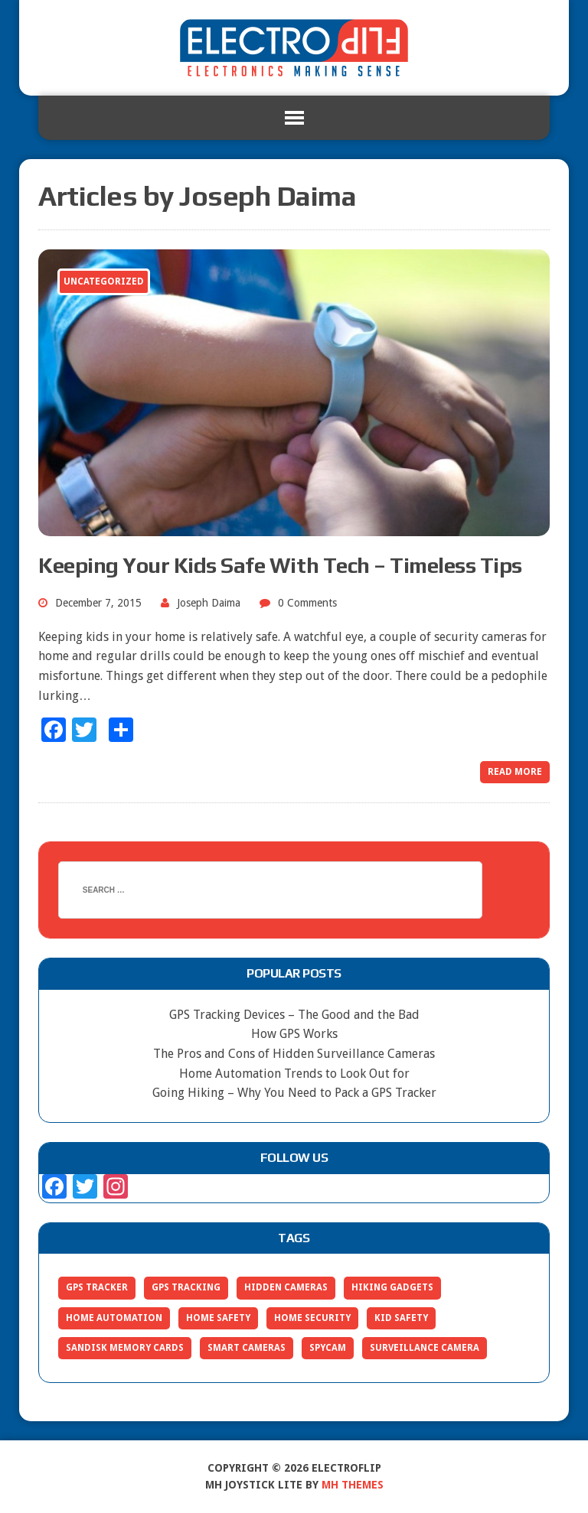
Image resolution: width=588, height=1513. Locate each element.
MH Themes (353, 1485)
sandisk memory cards (125, 1347)
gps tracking (186, 1287)
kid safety (401, 1318)
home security (312, 1318)
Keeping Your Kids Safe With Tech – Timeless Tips (280, 565)
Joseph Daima (208, 603)
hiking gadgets (392, 1287)
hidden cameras (286, 1287)
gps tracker (97, 1287)
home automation (114, 1318)
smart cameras (246, 1347)
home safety (218, 1318)
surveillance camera (424, 1347)
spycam (327, 1347)
